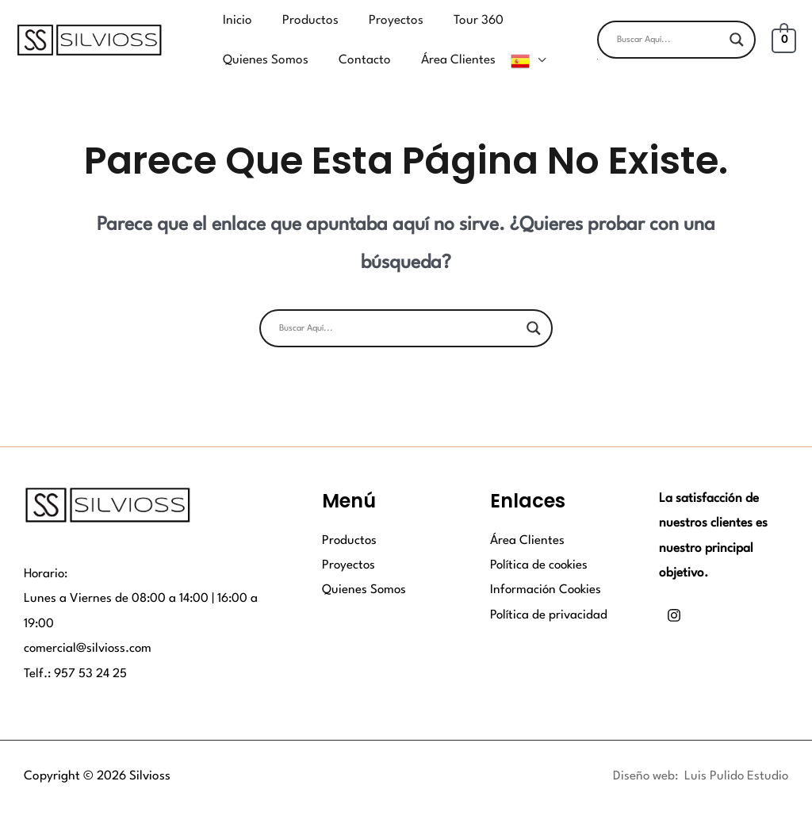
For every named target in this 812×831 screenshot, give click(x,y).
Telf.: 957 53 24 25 (75, 652)
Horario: (47, 552)
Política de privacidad (549, 594)
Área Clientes (527, 519)
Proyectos (349, 544)
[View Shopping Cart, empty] (784, 29)
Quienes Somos (365, 569)
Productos (350, 519)
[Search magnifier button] (737, 29)
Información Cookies (547, 569)
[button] (676, 48)
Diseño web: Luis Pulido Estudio (699, 755)
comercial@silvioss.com (89, 628)
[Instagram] (674, 595)
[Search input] (669, 29)
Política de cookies (540, 544)
